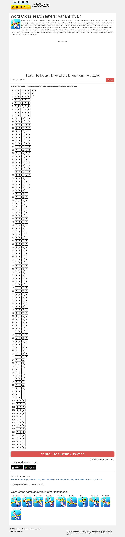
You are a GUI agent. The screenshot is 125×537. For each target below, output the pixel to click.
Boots (31, 479)
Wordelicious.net (16, 531)
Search (110, 80)
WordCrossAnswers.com (31, 529)
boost (82, 479)
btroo (52, 479)
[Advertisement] (62, 57)
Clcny (87, 479)
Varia (12, 479)
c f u (35, 479)
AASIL (77, 479)
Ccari (100, 479)
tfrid (39, 479)
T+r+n (17, 479)
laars (61, 479)
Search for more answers (62, 454)
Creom (56, 479)
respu (26, 479)
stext (21, 479)
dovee (66, 479)
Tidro (47, 479)
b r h (96, 479)
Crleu (43, 479)
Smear (71, 479)
